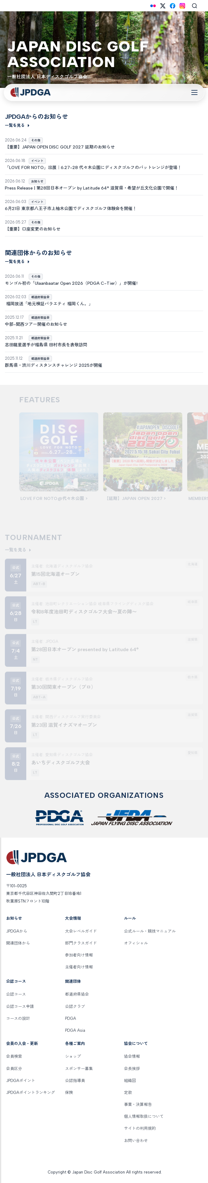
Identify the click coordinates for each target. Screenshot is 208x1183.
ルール (130, 918)
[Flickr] (153, 5)
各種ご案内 (75, 1043)
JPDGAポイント (20, 1080)
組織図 (130, 1080)
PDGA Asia (75, 1030)
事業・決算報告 (138, 1104)
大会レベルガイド (81, 931)
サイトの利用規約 (140, 1128)
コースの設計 (18, 1018)
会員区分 (14, 1068)
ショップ (73, 1056)
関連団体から (18, 943)
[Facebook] (172, 5)
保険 (69, 1092)
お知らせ (14, 918)
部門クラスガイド (81, 943)
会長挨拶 (132, 1068)
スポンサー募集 (79, 1068)
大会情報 (73, 918)
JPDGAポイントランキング (30, 1092)
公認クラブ (75, 1006)
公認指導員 (75, 1080)
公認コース (16, 981)
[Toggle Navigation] (194, 92)
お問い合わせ (136, 1140)
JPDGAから (16, 931)
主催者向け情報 (79, 967)
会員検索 (14, 1056)
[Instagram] (182, 5)
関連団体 (73, 981)
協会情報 (132, 1056)
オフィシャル (136, 943)
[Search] (194, 5)
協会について (136, 1043)
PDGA (70, 1018)
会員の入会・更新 (22, 1043)
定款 (128, 1092)
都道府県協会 (77, 994)
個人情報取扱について (144, 1116)
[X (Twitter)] (162, 5)
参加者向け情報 (79, 955)
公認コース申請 (20, 1006)
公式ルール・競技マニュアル (150, 931)
